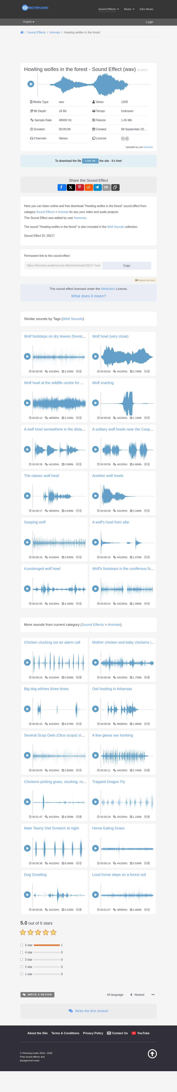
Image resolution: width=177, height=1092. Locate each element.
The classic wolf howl (41, 476)
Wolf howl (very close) (110, 336)
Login (149, 22)
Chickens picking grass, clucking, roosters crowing (65, 834)
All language (115, 1046)
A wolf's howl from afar (110, 522)
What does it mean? (88, 296)
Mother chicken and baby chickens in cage (127, 694)
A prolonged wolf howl (42, 569)
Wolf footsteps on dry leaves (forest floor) (58, 336)
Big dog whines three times (46, 741)
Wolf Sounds (115, 226)
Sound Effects (45, 211)
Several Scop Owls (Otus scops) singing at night (64, 787)
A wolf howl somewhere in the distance (56, 429)
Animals (63, 211)
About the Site (37, 1085)
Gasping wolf (35, 522)
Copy (125, 264)
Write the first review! (88, 1063)
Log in (90, 160)
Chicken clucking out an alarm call (52, 694)
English (27, 21)
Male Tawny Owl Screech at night (51, 880)
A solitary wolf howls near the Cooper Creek (128, 429)
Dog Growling (35, 927)
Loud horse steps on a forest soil (119, 927)
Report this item (145, 280)
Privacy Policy (93, 1085)
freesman (148, 147)
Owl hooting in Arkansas (112, 741)
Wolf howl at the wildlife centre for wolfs (56, 383)
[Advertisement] (88, 635)
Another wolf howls (108, 476)
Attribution (108, 289)
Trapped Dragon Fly (108, 834)
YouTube (143, 1085)
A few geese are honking (112, 787)
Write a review (37, 1046)
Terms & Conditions (65, 1085)
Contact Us (120, 1085)
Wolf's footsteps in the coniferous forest (124, 569)
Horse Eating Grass (108, 880)
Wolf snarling (103, 383)
